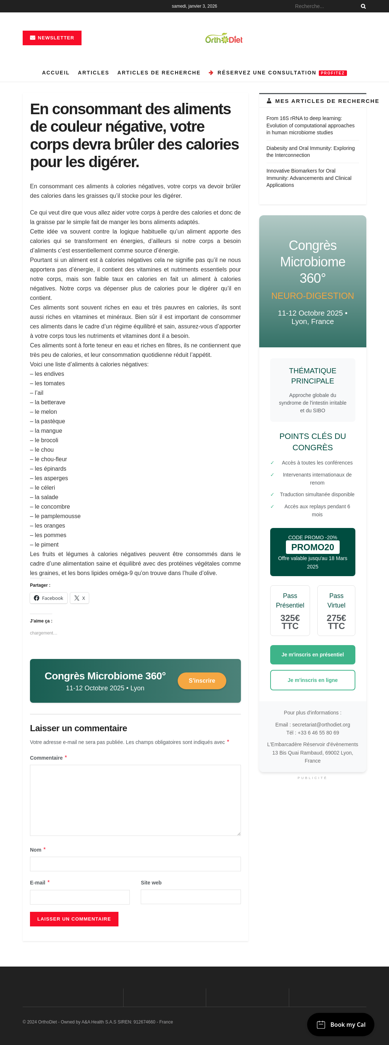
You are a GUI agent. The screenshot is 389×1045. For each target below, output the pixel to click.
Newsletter (52, 38)
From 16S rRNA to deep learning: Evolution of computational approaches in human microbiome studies (311, 125)
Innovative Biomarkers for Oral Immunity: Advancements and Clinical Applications (309, 178)
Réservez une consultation (278, 73)
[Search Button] (362, 6)
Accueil (56, 73)
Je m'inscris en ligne (313, 680)
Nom (38, 850)
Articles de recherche (159, 73)
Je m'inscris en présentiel (313, 655)
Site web (151, 883)
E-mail (40, 883)
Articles (93, 73)
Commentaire (49, 758)
